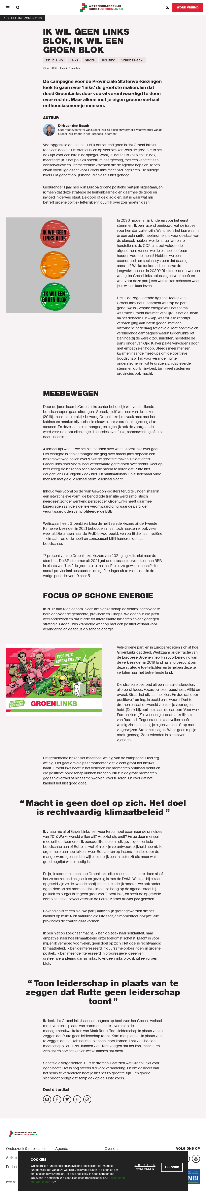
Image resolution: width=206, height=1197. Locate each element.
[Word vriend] (187, 7)
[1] (22, 18)
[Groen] (90, 60)
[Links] (74, 60)
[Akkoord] (172, 1167)
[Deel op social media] (47, 1099)
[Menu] (7, 7)
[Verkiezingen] (132, 60)
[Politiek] (108, 60)
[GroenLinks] (103, 7)
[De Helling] (54, 60)
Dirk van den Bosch (73, 126)
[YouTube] (196, 1159)
